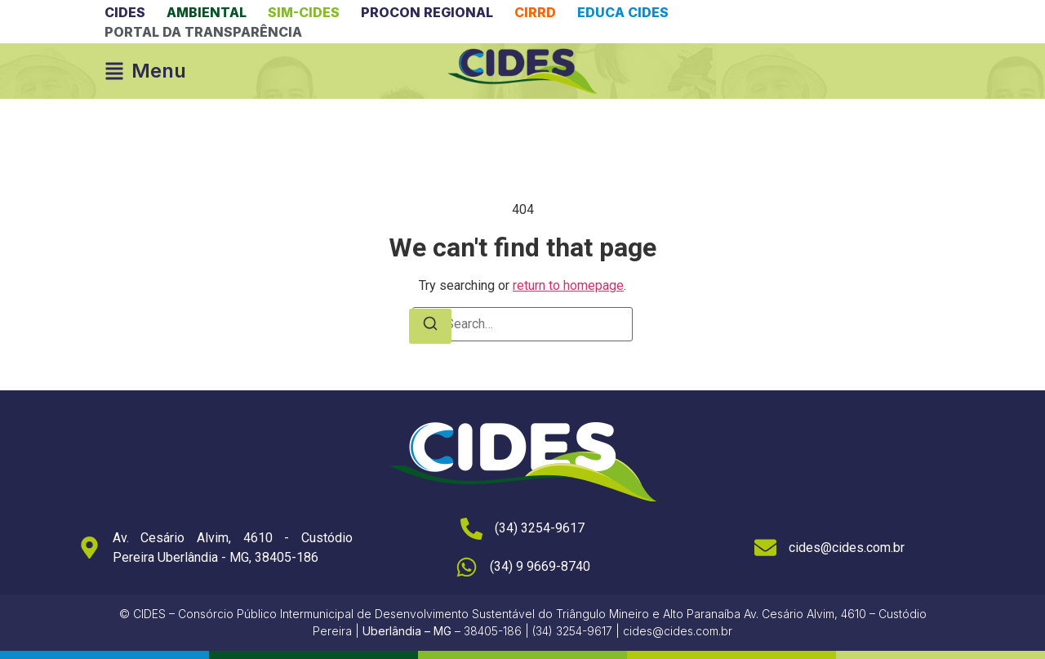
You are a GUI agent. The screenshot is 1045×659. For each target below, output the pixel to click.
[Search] (430, 326)
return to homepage (568, 285)
